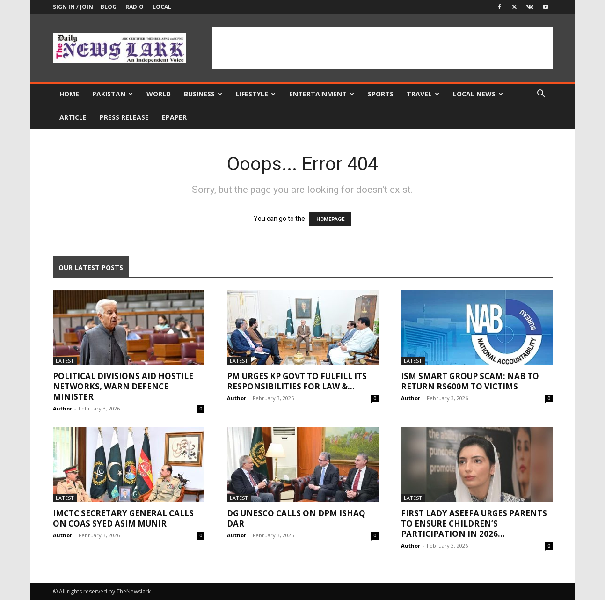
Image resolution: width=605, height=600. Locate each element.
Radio (134, 7)
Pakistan (112, 93)
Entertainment (321, 93)
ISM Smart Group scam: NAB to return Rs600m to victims (470, 381)
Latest (65, 360)
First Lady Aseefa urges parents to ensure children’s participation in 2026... (474, 523)
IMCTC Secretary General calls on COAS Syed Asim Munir (123, 518)
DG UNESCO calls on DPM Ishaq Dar (296, 518)
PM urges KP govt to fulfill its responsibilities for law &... (297, 381)
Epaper (174, 117)
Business (203, 93)
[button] (541, 94)
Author (62, 408)
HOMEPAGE (330, 219)
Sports (381, 93)
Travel (423, 93)
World (158, 93)
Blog (109, 7)
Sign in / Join (73, 7)
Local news (478, 93)
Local (162, 7)
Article (73, 117)
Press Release (124, 117)
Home (69, 93)
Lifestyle (256, 93)
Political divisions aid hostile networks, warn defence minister (123, 386)
